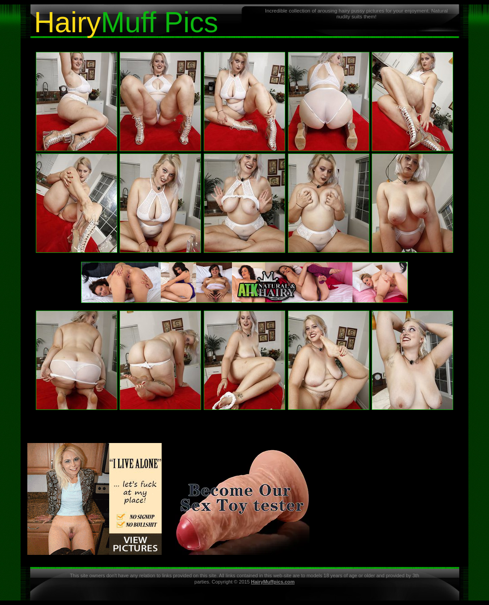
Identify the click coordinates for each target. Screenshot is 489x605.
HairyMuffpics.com (273, 581)
